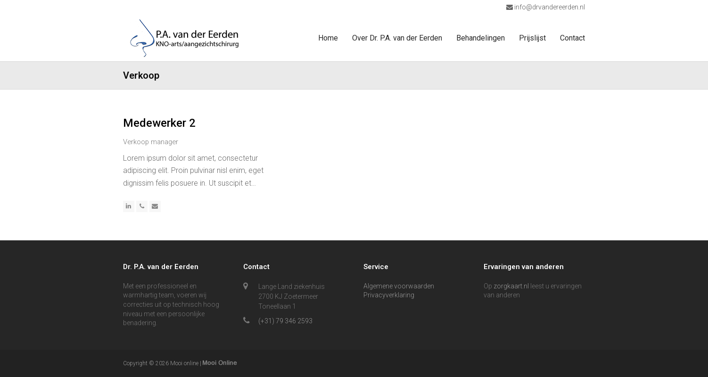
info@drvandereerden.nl (549, 7)
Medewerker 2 (159, 123)
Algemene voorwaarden (398, 286)
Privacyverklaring (388, 295)
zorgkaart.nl (511, 286)
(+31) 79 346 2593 (285, 321)
